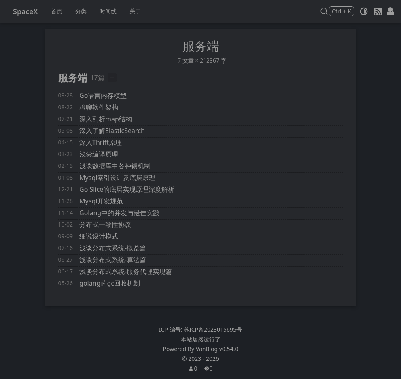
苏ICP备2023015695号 (213, 329)
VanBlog (217, 349)
